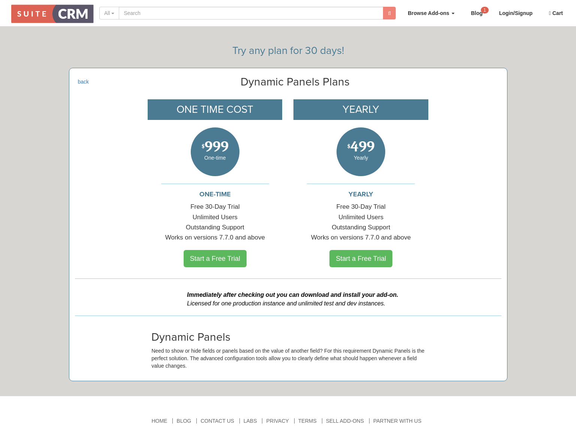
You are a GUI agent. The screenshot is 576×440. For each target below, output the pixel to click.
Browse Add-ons (431, 13)
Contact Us (217, 421)
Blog (480, 11)
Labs (250, 421)
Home (159, 421)
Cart (556, 13)
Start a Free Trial (215, 258)
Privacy (277, 421)
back (83, 82)
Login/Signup (516, 13)
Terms (307, 421)
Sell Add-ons (345, 421)
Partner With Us (397, 421)
